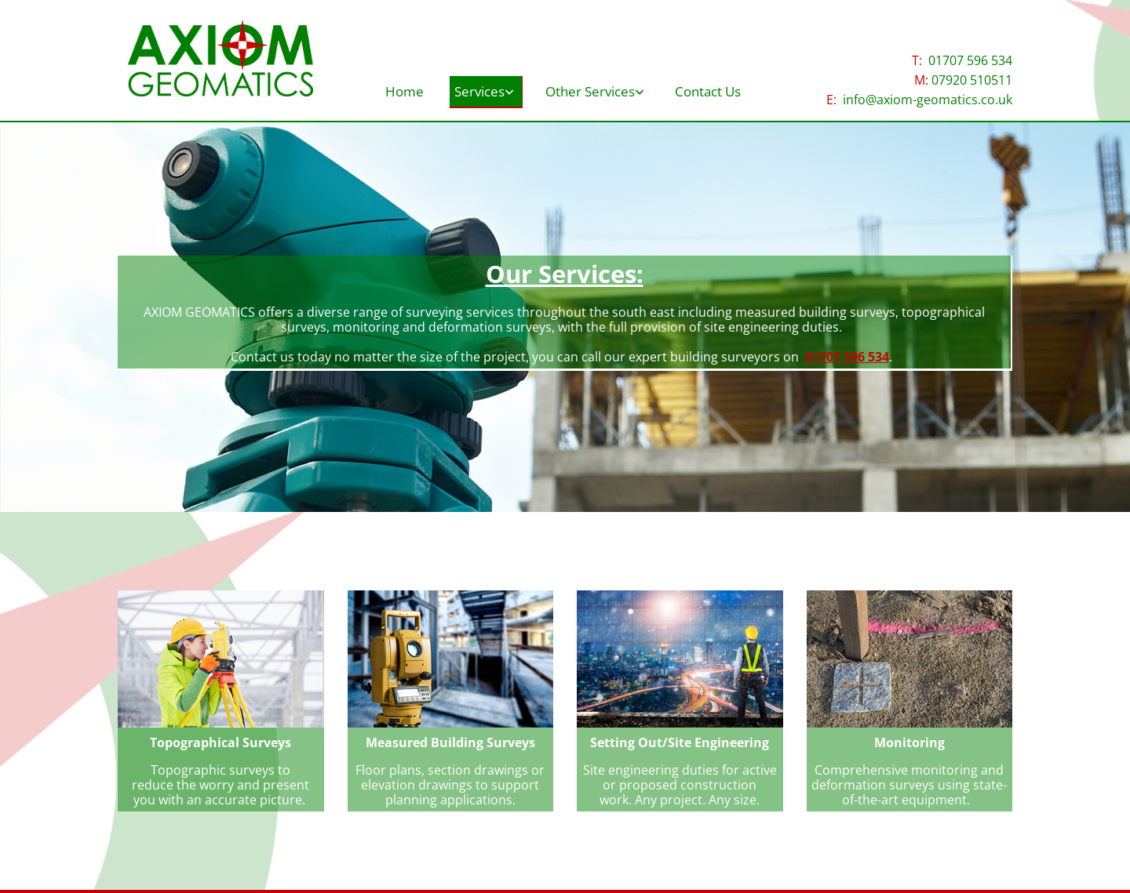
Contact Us (723, 91)
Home (392, 91)
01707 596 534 (970, 60)
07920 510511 (971, 80)
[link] (482, 85)
